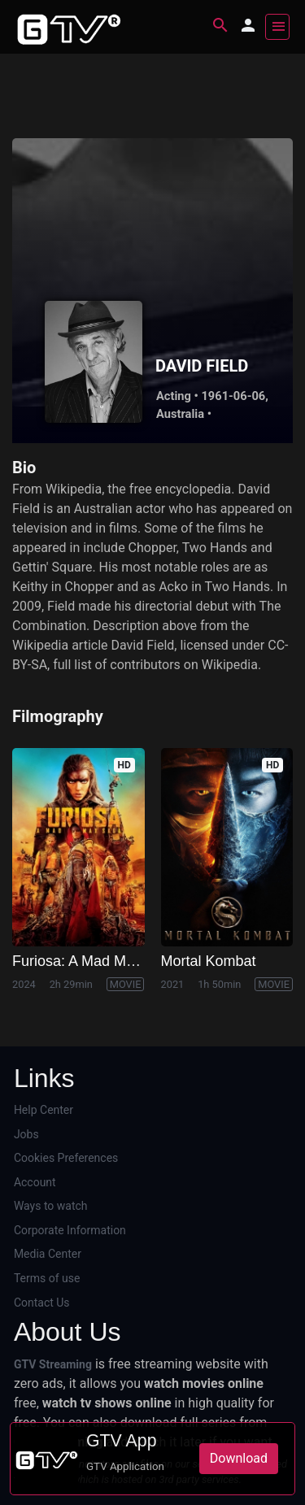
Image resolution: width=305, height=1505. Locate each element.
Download (239, 1458)
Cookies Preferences (66, 1157)
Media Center (47, 1253)
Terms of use (47, 1278)
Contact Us (42, 1302)
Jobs (26, 1134)
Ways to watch (51, 1205)
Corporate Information (70, 1230)
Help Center (43, 1109)
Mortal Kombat (208, 961)
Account (35, 1182)
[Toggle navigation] (277, 27)
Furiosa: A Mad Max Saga (96, 961)
